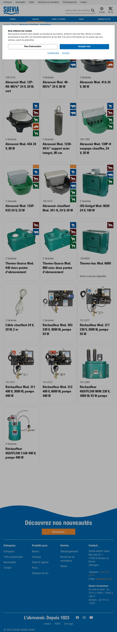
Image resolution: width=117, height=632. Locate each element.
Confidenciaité (53, 53)
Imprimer (66, 53)
